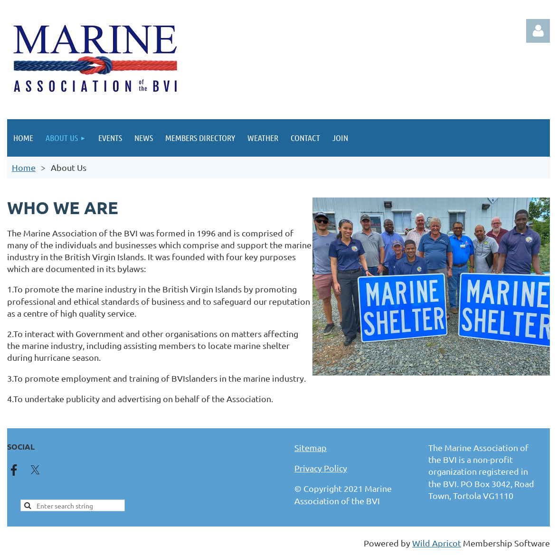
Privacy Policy (320, 468)
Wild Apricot (436, 543)
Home (24, 167)
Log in (538, 31)
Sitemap (310, 447)
